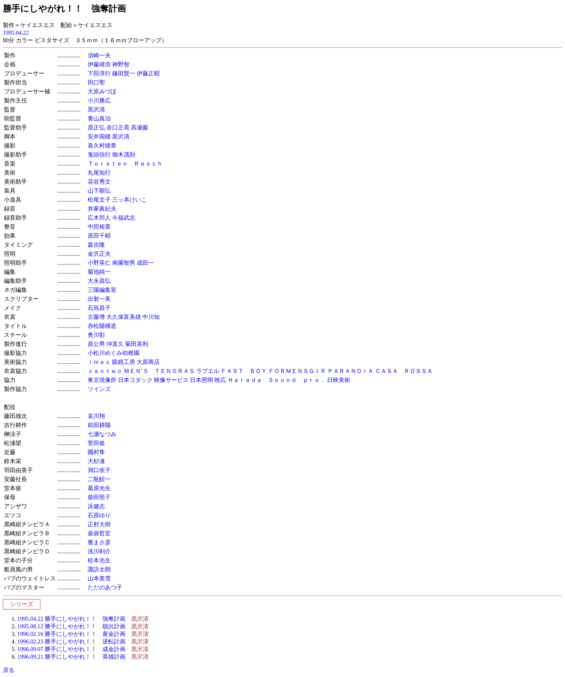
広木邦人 (99, 218)
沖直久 (115, 344)
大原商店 (148, 362)
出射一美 (99, 299)
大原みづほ (102, 91)
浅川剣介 (99, 551)
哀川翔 (96, 416)
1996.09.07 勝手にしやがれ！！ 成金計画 (71, 649)
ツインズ (99, 389)
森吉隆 (96, 245)
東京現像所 (102, 380)
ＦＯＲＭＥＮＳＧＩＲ (297, 371)
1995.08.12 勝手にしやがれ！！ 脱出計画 (71, 626)
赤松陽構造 (102, 326)
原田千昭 (99, 236)
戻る (8, 670)
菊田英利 (136, 344)
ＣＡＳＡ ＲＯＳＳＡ (404, 371)
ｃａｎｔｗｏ (105, 371)
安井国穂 (99, 136)
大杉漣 (96, 461)
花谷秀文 (99, 182)
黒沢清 (96, 109)
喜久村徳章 (102, 145)
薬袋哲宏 (99, 533)
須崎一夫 (99, 55)
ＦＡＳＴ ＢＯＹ (244, 371)
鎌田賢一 (123, 73)
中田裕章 (99, 227)
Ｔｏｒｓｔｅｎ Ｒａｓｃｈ (125, 164)
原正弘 (96, 127)
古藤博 (96, 317)
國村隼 (96, 452)
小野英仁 (99, 263)
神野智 (120, 64)
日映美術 (338, 380)
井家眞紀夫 (102, 209)
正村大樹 (99, 524)
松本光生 (99, 560)
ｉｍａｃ (99, 362)
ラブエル (207, 371)
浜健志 (96, 506)
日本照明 (201, 380)
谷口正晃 (117, 127)
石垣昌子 (99, 308)
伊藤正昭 (148, 73)
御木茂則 (123, 154)
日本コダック (135, 380)
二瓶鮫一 (99, 479)
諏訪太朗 (99, 569)
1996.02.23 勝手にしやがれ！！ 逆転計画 (71, 641)
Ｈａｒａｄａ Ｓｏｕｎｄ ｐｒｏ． (277, 380)
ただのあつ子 (105, 587)
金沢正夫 (99, 254)
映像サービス (171, 380)
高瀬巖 (139, 127)
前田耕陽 (99, 425)
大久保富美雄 (123, 317)
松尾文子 (99, 200)
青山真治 (99, 118)
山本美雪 (99, 578)
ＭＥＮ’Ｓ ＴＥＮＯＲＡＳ (159, 371)
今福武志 (123, 218)
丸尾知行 (99, 173)
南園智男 (123, 263)
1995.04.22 (16, 33)
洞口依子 (99, 470)
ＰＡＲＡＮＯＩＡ (350, 371)
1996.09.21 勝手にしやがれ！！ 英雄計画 (71, 657)
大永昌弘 (99, 281)
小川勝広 (99, 100)
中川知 (151, 317)
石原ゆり (99, 515)
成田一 (145, 263)
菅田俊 (96, 443)
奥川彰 (96, 335)
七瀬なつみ (102, 434)
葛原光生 (99, 488)
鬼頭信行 (99, 154)
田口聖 (96, 82)
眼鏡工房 (123, 362)
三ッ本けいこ (129, 200)
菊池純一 (99, 272)
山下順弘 (99, 191)
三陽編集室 (102, 290)
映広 (220, 380)
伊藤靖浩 (99, 64)
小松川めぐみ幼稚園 (114, 353)
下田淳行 (99, 73)
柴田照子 (99, 497)
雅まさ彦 (99, 542)
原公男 (96, 344)
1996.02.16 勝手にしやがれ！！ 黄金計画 (71, 634)
